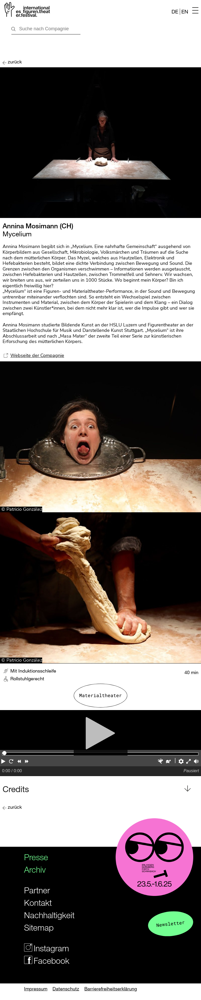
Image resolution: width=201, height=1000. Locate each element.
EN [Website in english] (184, 11)
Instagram (44, 948)
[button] (4, 762)
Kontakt (38, 902)
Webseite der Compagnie (37, 355)
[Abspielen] (100, 730)
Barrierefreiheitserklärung (110, 988)
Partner (37, 890)
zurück (15, 61)
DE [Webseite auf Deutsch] (175, 11)
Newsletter (170, 923)
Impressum (35, 988)
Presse (36, 857)
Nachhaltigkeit (44, 915)
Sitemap (39, 927)
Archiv (35, 869)
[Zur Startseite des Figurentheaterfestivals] (26, 10)
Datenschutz (66, 988)
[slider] (4, 753)
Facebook (44, 960)
